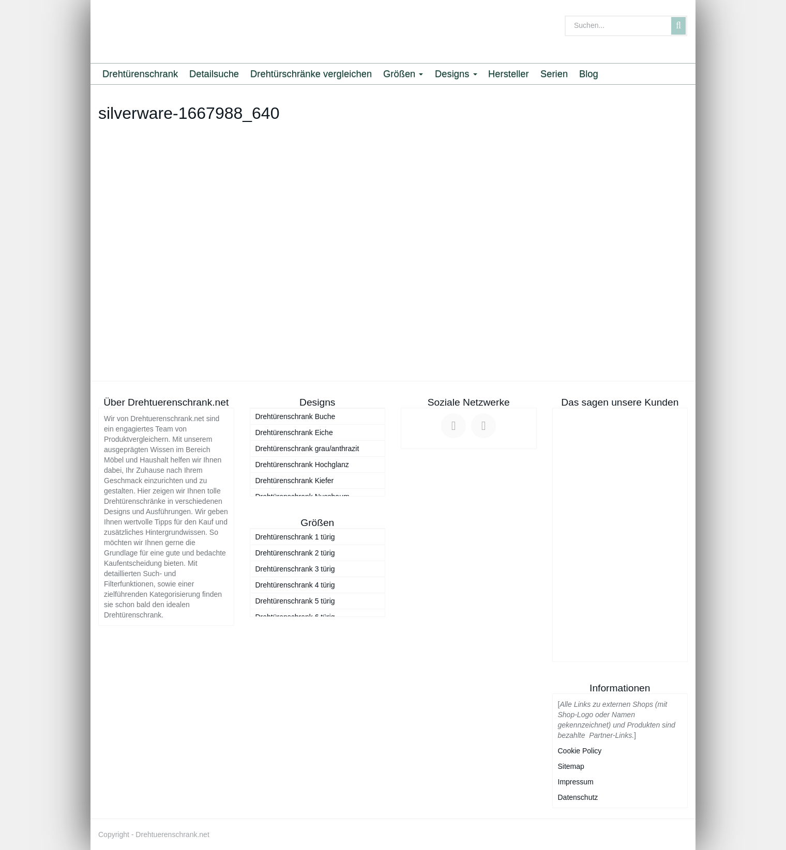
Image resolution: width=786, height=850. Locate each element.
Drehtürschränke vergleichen (311, 73)
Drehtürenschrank (140, 73)
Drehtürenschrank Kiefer (294, 480)
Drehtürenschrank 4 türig (295, 585)
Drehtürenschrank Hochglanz (302, 464)
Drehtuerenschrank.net (172, 834)
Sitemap (571, 766)
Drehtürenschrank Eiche (294, 432)
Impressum (576, 782)
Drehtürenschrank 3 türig (295, 569)
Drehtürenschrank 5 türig (295, 601)
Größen (403, 73)
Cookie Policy (580, 751)
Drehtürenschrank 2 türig (295, 553)
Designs (456, 73)
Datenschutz (578, 797)
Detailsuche (214, 73)
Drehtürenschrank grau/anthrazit (307, 448)
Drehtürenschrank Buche (295, 416)
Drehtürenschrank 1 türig (295, 537)
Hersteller (508, 73)
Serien (554, 73)
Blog (588, 73)
